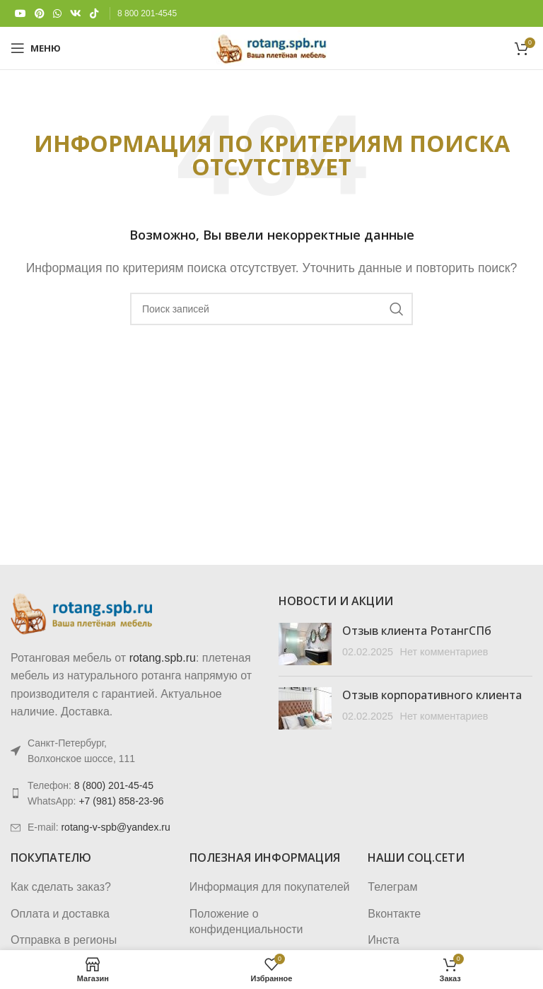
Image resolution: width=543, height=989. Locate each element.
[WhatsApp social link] (57, 13)
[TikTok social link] (94, 13)
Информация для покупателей (269, 887)
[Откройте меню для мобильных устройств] (36, 48)
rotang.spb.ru (162, 658)
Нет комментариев (443, 651)
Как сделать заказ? (61, 887)
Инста (383, 940)
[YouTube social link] (20, 13)
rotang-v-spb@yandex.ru (115, 827)
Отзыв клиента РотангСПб (416, 630)
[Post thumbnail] (305, 644)
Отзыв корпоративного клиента (432, 695)
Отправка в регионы (64, 940)
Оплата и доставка (60, 914)
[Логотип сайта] (271, 47)
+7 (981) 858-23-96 (120, 801)
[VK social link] (76, 13)
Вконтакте (394, 914)
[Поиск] (271, 309)
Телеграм (392, 887)
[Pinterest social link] (39, 13)
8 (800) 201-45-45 (113, 785)
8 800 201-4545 (147, 13)
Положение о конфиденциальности (246, 921)
